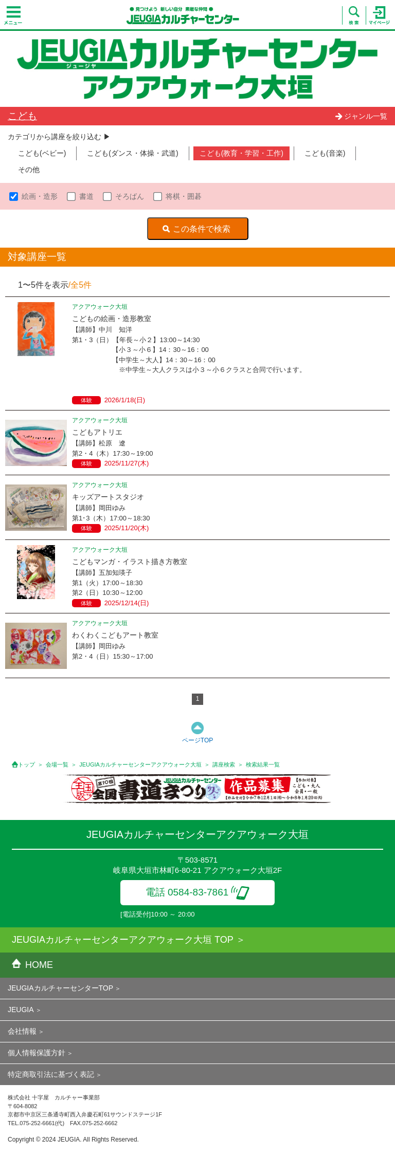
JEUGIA (21, 1009)
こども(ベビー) (42, 153)
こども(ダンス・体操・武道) (132, 153)
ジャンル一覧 (361, 116)
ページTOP (197, 740)
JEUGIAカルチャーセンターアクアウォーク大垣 (140, 764)
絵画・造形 (40, 196)
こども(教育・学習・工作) (241, 153)
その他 (29, 169)
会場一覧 (57, 764)
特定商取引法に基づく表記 (51, 1074)
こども (22, 115)
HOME (32, 965)
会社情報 (22, 1031)
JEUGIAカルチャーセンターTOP (60, 988)
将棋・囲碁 (184, 196)
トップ (26, 764)
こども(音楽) (324, 153)
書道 (86, 196)
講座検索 (223, 764)
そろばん (129, 196)
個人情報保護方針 (36, 1053)
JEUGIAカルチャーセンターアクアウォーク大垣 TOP (123, 940)
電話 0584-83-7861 (198, 892)
